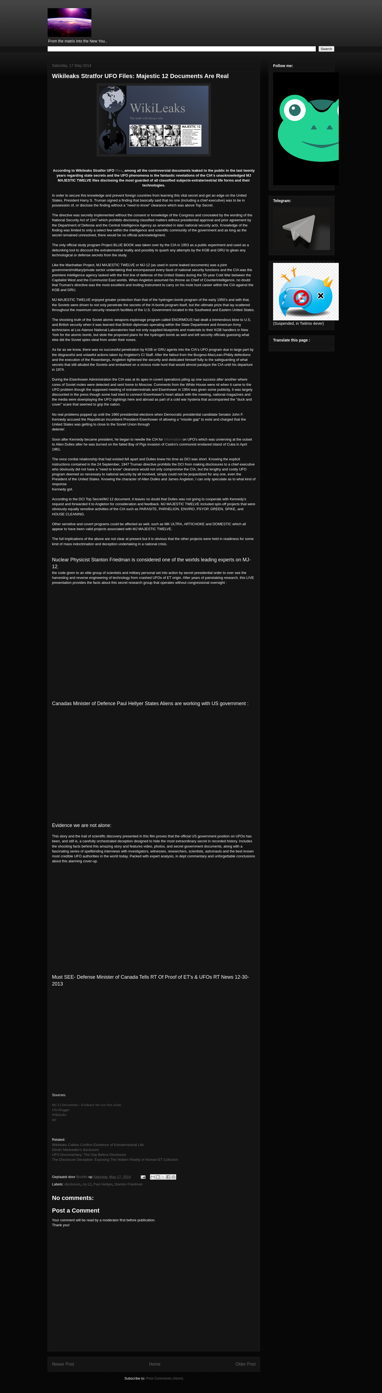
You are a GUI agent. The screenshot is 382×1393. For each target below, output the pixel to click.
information (172, 439)
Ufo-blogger (61, 1110)
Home (155, 1364)
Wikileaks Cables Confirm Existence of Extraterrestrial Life (98, 1145)
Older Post (245, 1364)
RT (54, 1120)
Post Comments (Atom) (164, 1378)
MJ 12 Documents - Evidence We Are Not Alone (86, 1105)
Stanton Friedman (128, 1184)
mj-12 (86, 1184)
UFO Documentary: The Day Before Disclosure (89, 1155)
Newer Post (63, 1364)
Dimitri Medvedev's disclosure (75, 1150)
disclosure (73, 1184)
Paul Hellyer (102, 1184)
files (118, 170)
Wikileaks (59, 1115)
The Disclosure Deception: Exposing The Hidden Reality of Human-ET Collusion (115, 1160)
